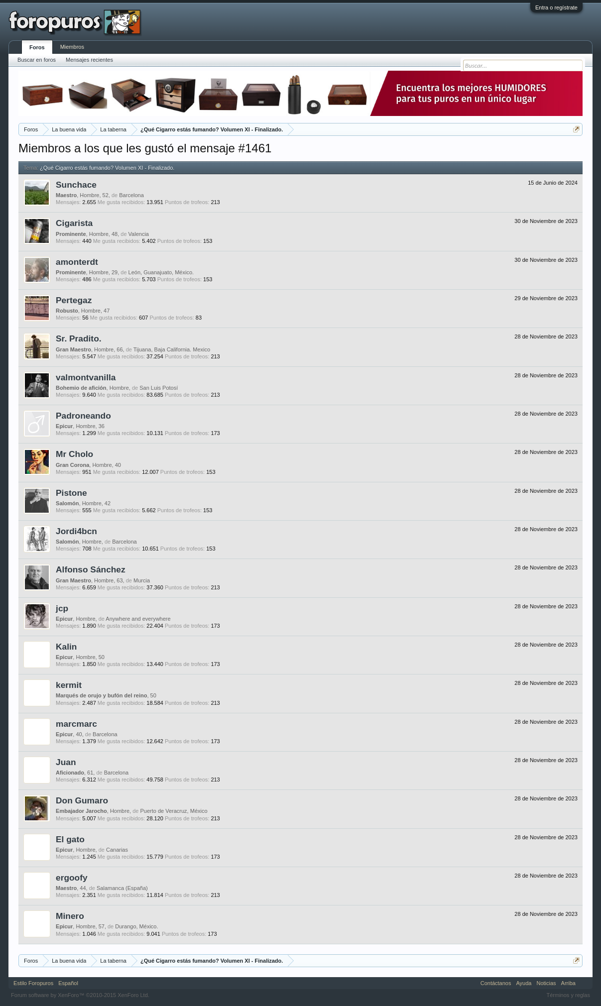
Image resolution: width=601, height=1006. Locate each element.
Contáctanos (496, 983)
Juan (66, 762)
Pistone (71, 493)
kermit (69, 685)
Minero (70, 916)
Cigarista (74, 223)
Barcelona (131, 195)
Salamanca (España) (122, 888)
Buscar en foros (36, 60)
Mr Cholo (74, 454)
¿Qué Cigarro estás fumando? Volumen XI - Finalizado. (107, 168)
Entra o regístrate (556, 7)
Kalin (66, 647)
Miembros (72, 47)
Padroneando (83, 416)
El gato (70, 839)
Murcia (141, 580)
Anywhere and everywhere (138, 619)
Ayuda (523, 983)
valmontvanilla (86, 377)
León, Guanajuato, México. (161, 272)
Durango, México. (136, 926)
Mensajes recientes (89, 60)
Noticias (546, 983)
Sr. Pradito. (78, 338)
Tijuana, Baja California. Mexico (171, 349)
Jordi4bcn (76, 531)
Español (68, 983)
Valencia (138, 234)
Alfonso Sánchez (90, 569)
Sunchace (76, 185)
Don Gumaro (82, 800)
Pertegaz (74, 300)
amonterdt (77, 262)
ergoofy (72, 878)
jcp (62, 608)
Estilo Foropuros (33, 983)
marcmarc (76, 724)
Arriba (568, 983)
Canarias (117, 850)
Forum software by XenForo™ (80, 995)
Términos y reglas (568, 995)
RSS (584, 983)
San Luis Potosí (158, 388)
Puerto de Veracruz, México (173, 811)
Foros (37, 47)
